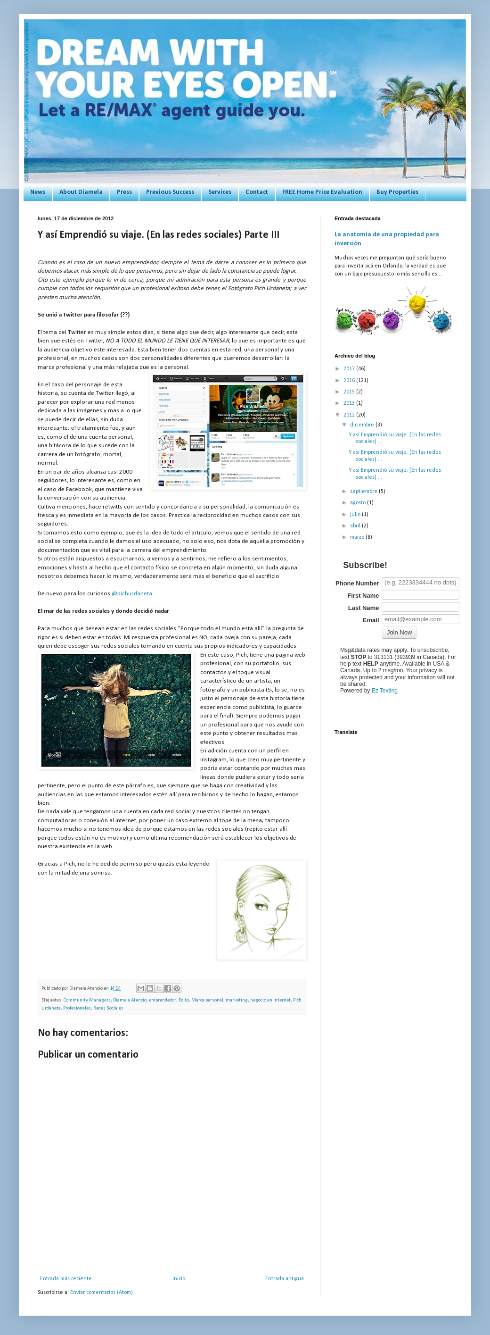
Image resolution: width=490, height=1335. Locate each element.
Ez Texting (385, 690)
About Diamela (81, 192)
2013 (349, 403)
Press (124, 192)
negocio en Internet (270, 1000)
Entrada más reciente (66, 1279)
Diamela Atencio (130, 1000)
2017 (349, 369)
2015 (349, 392)
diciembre (363, 425)
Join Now (399, 632)
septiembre (364, 491)
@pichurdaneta (132, 594)
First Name (363, 595)
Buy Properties (397, 192)
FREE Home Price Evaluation (322, 192)
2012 (349, 415)
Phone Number (357, 583)
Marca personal (207, 1000)
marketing (237, 1000)
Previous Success (170, 192)
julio (356, 514)
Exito (184, 1000)
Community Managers (87, 1000)
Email (371, 620)
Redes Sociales (108, 1008)
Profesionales (77, 1008)
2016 (349, 381)
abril (356, 526)
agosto (358, 503)
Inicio (178, 1279)
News (37, 192)
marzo (358, 537)
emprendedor (162, 1000)
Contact (256, 192)
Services (219, 192)
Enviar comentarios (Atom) (101, 1292)
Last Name (363, 607)
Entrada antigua (284, 1279)
